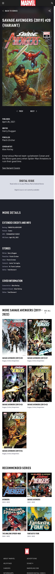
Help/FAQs (7, 563)
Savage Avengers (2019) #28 (12, 358)
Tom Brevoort (12, 270)
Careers (6, 568)
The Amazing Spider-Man (11, 533)
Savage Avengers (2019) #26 (12, 404)
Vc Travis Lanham (14, 266)
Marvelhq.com (33, 568)
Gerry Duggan (9, 131)
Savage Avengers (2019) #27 (37, 358)
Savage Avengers (33, 499)
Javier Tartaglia (14, 263)
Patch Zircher (8, 140)
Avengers (5, 499)
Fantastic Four (33, 533)
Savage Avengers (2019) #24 (12, 451)
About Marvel (9, 558)
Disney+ (30, 563)
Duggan (4, 361)
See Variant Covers (11, 168)
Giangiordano (15, 361)
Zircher (9, 361)
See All (47, 311)
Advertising (32, 558)
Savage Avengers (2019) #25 (37, 404)
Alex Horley (7, 149)
